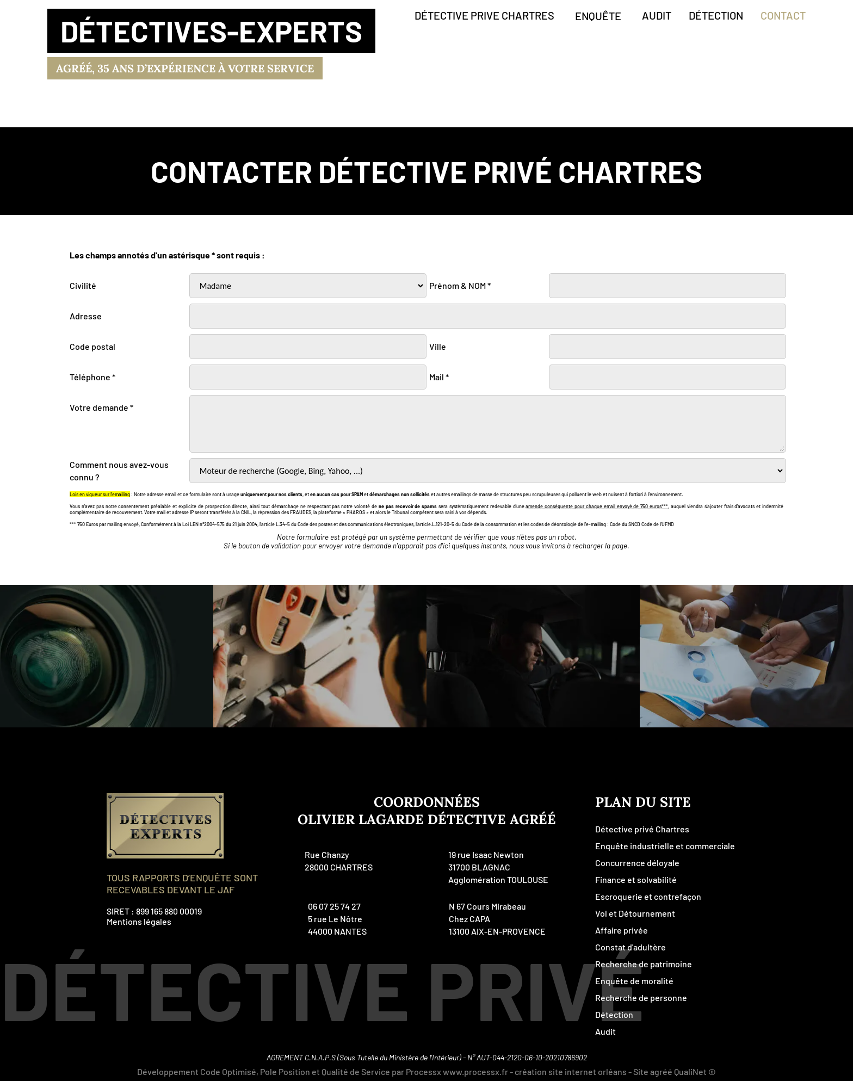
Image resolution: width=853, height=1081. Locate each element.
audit (656, 15)
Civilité (83, 285)
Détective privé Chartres (642, 829)
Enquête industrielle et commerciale (665, 846)
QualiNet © (695, 1071)
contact (783, 15)
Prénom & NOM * (460, 285)
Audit (605, 1031)
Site (640, 1071)
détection (716, 15)
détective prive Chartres (484, 15)
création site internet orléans (571, 1071)
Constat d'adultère (630, 947)
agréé (661, 1071)
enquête (598, 15)
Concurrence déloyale (637, 862)
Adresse (86, 316)
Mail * (439, 377)
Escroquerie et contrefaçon (648, 896)
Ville (437, 346)
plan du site (643, 802)
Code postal (92, 346)
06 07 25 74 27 (334, 906)
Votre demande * (101, 407)
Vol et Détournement (635, 913)
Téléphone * (92, 377)
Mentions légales (139, 921)
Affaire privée (621, 930)
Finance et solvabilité (636, 879)
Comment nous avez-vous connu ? (119, 470)
